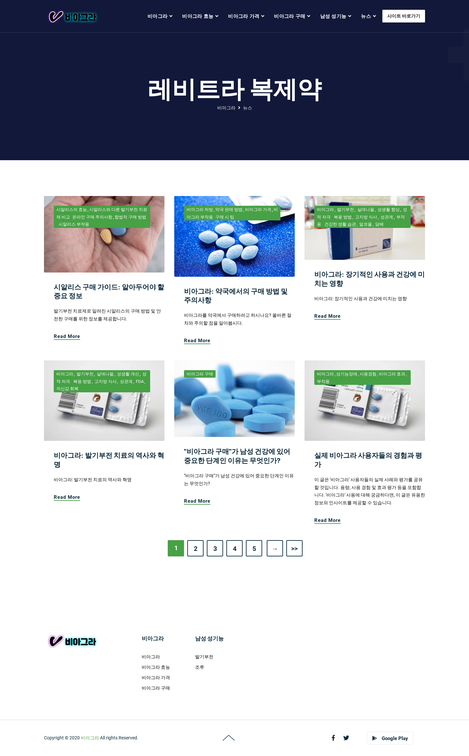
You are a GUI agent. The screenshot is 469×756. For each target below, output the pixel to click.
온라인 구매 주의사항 (92, 217)
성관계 (386, 217)
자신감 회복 (67, 388)
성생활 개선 (127, 373)
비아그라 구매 (200, 373)
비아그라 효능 (156, 667)
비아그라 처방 (200, 209)
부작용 (323, 381)
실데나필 (365, 209)
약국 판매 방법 (229, 209)
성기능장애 (346, 373)
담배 (379, 224)
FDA (139, 381)
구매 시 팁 (224, 217)
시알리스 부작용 (74, 224)
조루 (199, 667)
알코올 (365, 224)
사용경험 (368, 373)
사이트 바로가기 (403, 16)
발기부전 (345, 209)
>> (294, 549)
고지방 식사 (365, 217)
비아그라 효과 (392, 373)
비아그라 (226, 107)
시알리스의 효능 (71, 209)
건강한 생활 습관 (339, 224)
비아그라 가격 (258, 209)
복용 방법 (342, 217)
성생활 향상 (388, 209)
